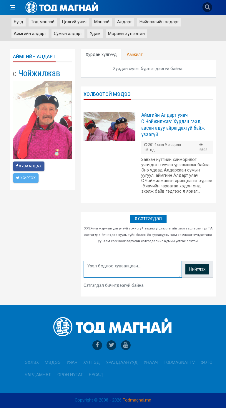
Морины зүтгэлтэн (126, 33)
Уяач (72, 362)
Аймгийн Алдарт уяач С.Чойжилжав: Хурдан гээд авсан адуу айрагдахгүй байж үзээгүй (173, 124)
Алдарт (124, 21)
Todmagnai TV (179, 362)
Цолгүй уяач (74, 21)
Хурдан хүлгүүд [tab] (101, 54)
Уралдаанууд (122, 362)
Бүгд (18, 21)
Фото (206, 362)
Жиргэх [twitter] (26, 178)
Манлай (101, 21)
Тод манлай (42, 21)
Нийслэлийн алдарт (159, 21)
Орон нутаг (70, 374)
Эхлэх (32, 362)
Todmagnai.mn (137, 400)
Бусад (96, 374)
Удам (95, 33)
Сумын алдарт (68, 33)
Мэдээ (53, 362)
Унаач (151, 362)
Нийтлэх (197, 269)
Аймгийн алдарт (30, 33)
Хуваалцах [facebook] (28, 166)
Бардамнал (38, 374)
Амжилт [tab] (135, 54)
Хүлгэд (91, 362)
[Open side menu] (12, 7)
